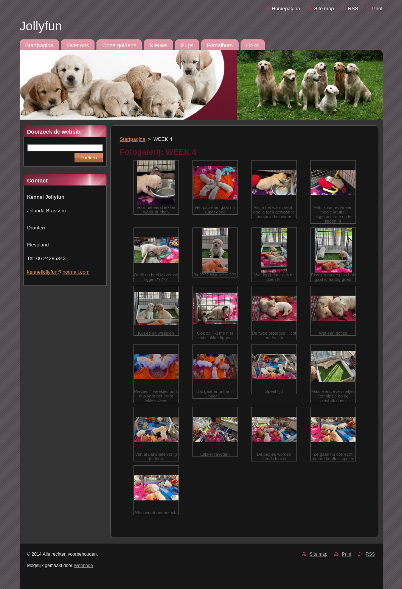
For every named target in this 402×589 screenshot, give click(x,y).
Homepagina (286, 8)
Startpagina (133, 139)
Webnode (83, 565)
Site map (324, 8)
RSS (353, 8)
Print (377, 8)
